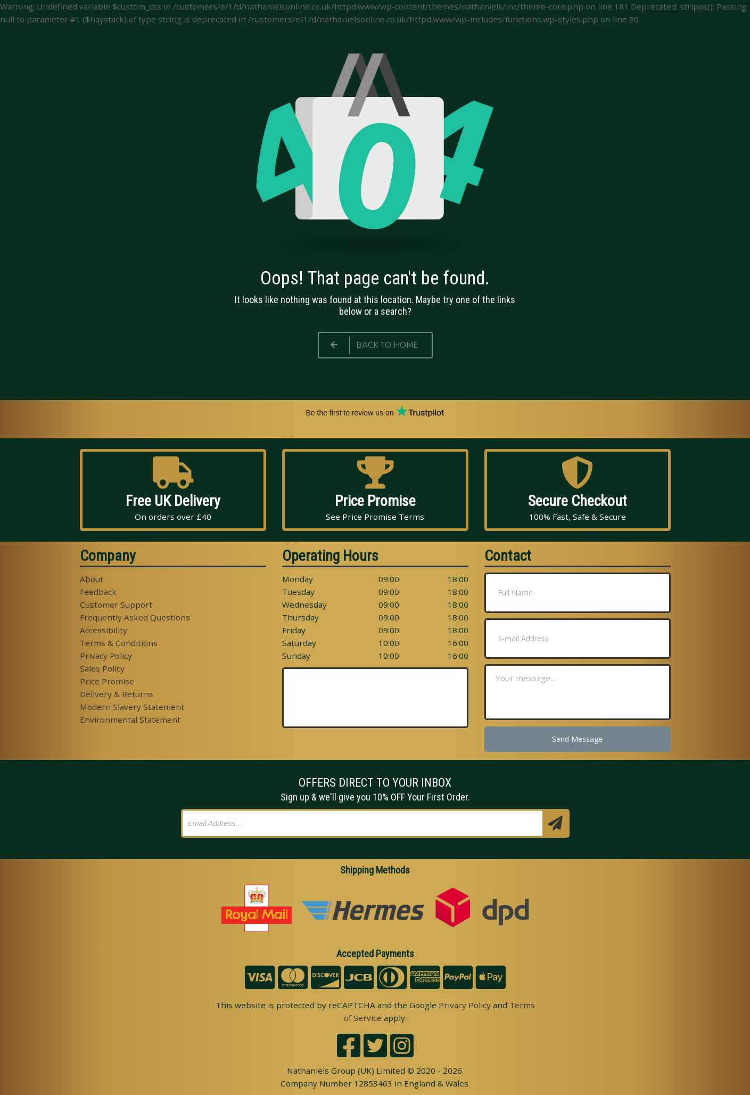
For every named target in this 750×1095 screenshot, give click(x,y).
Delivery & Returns (116, 694)
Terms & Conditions (119, 643)
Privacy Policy (106, 655)
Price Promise (107, 681)
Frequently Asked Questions (135, 617)
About (91, 579)
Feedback (98, 591)
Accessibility (103, 630)
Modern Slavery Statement (132, 706)
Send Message (577, 739)
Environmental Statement (130, 719)
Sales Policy (102, 668)
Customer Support (116, 604)
